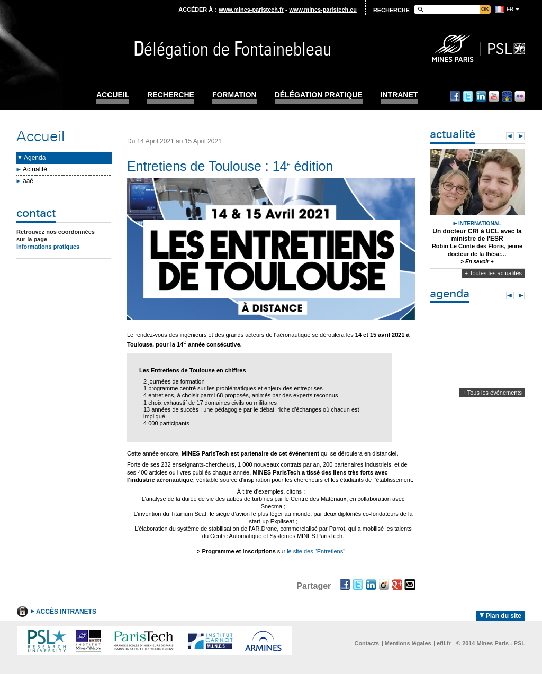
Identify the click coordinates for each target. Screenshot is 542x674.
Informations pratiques (47, 246)
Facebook (455, 96)
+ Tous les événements (492, 392)
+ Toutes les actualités (493, 273)
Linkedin (481, 96)
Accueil (112, 95)
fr (510, 9)
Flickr (519, 96)
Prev (510, 136)
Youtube (494, 96)
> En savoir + (476, 262)
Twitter (468, 96)
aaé (28, 181)
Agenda (35, 157)
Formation (234, 95)
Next (521, 136)
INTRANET (399, 95)
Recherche (170, 95)
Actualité (35, 169)
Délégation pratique (319, 95)
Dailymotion (507, 96)
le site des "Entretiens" (315, 551)
